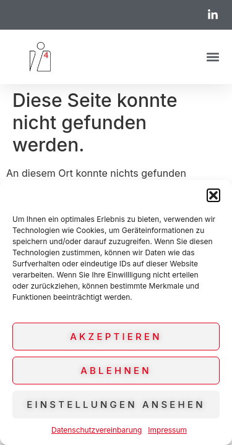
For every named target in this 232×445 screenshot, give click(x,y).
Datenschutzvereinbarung (96, 429)
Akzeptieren (115, 336)
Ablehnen (116, 370)
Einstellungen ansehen (116, 404)
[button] (213, 195)
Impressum (167, 429)
